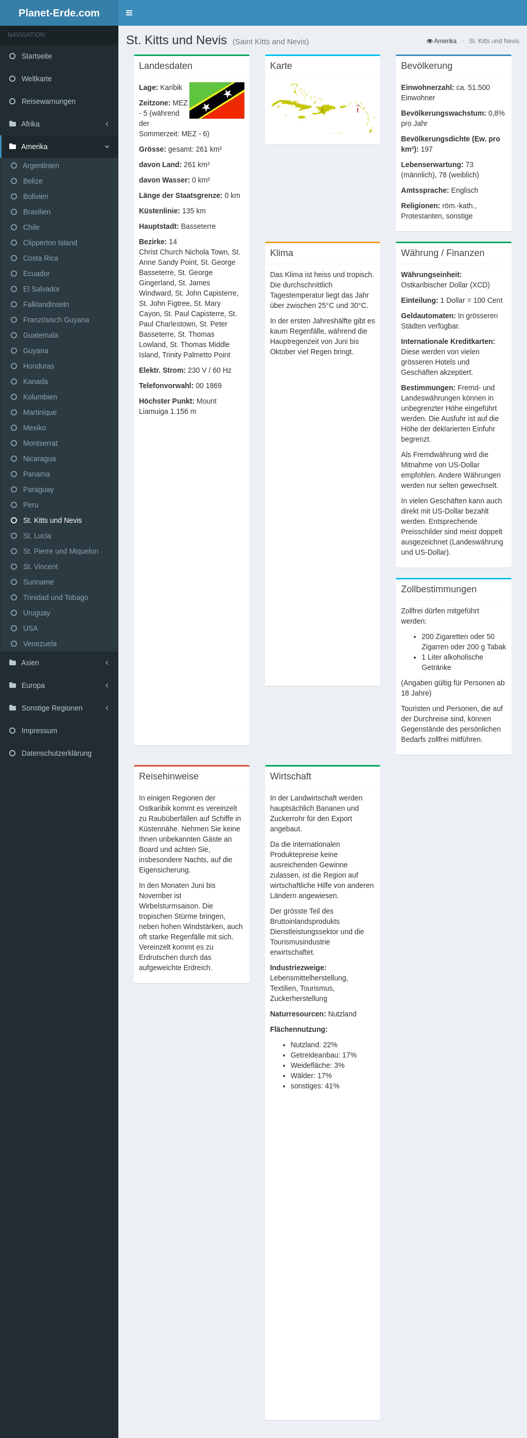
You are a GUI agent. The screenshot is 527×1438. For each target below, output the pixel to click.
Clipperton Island (44, 243)
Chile (25, 227)
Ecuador (30, 273)
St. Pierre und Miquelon (54, 551)
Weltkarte (30, 79)
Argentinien (35, 165)
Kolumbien (34, 397)
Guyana (29, 351)
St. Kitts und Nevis (46, 520)
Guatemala (34, 335)
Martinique (34, 412)
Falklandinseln (40, 304)
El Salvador (35, 289)
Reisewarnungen (42, 101)
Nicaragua (33, 458)
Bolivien (29, 196)
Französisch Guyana (50, 320)
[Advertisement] (191, 586)
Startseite (30, 56)
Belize (27, 181)
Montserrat (34, 443)
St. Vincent (34, 566)
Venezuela (34, 644)
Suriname (32, 582)
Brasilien (31, 212)
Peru (24, 505)
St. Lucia (31, 536)
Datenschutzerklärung (50, 753)
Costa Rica (34, 258)
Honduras (33, 366)
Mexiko (28, 428)
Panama (30, 474)
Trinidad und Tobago (50, 597)
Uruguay (30, 613)
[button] (129, 13)
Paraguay (32, 489)
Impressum (33, 730)
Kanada (29, 381)
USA (24, 628)
